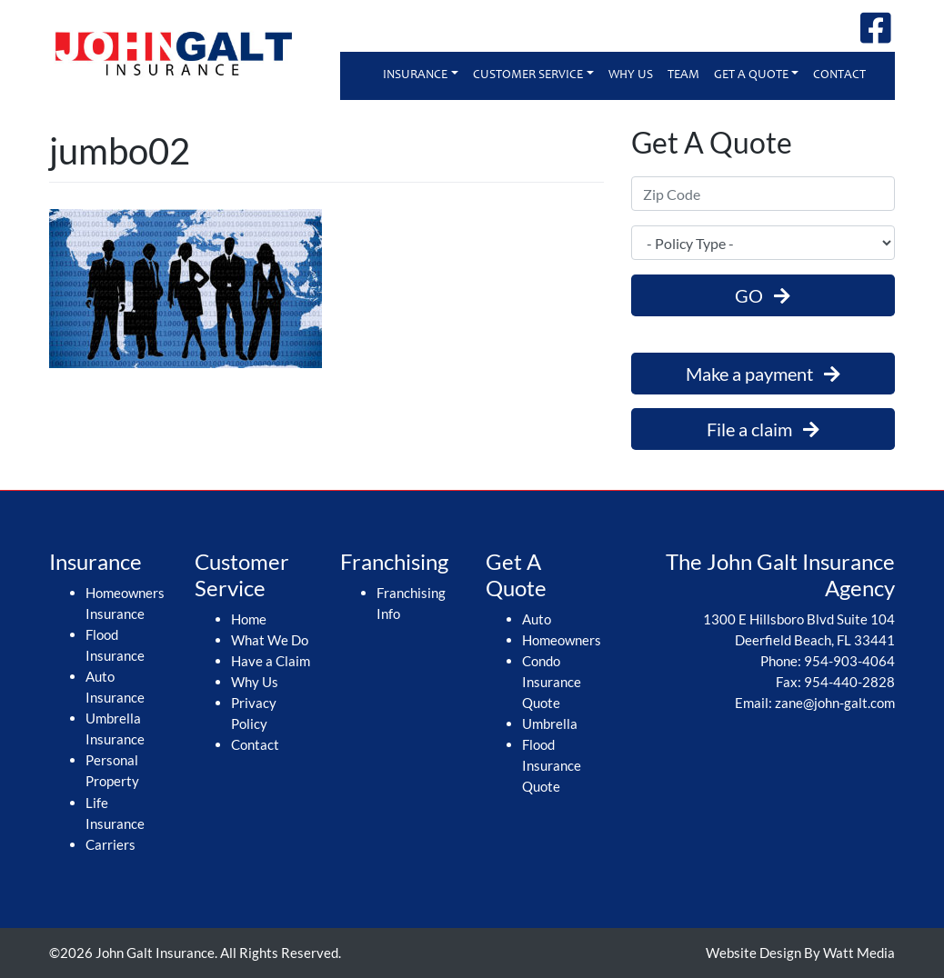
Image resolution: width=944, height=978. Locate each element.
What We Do (269, 640)
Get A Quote (751, 75)
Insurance (415, 75)
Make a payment (763, 373)
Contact (839, 75)
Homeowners (561, 640)
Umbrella (549, 723)
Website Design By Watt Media (800, 952)
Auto (536, 619)
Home (248, 619)
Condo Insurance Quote (551, 682)
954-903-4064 (849, 661)
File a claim (763, 429)
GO (762, 295)
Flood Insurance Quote (551, 765)
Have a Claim (270, 661)
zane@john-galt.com (835, 702)
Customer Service (528, 75)
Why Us (630, 75)
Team (683, 75)
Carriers (110, 844)
